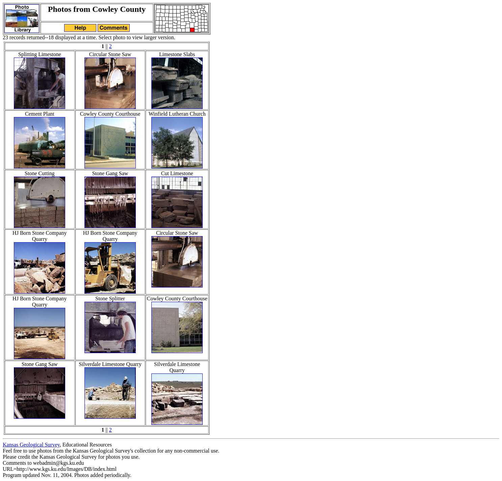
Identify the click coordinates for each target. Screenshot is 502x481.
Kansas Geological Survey (31, 445)
